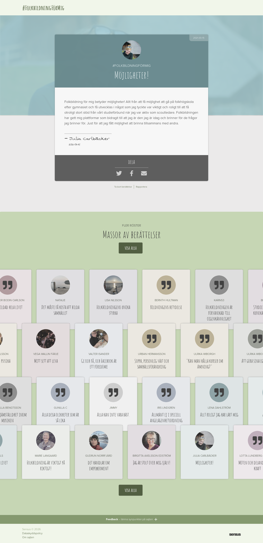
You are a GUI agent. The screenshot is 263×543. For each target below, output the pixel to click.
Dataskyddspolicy (32, 533)
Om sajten (28, 537)
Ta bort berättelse (123, 186)
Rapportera (141, 186)
